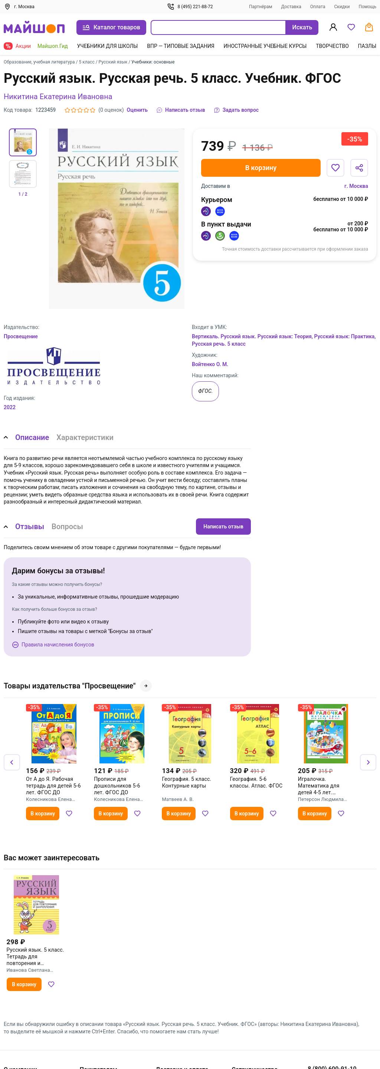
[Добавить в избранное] (335, 168)
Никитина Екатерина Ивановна (58, 96)
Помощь (367, 6)
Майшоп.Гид (52, 46)
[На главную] (34, 28)
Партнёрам (260, 6)
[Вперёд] (368, 762)
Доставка (291, 6)
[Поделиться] (359, 168)
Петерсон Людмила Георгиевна (321, 799)
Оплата (317, 6)
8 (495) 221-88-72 (190, 6)
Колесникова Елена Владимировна (49, 799)
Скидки (342, 6)
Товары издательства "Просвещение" (78, 686)
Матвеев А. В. (178, 799)
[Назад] (12, 762)
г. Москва (356, 186)
